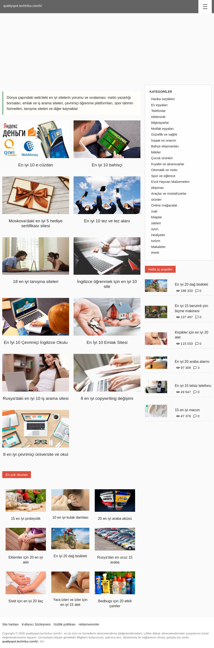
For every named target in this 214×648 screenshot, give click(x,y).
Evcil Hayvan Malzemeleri (170, 182)
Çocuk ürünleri (162, 158)
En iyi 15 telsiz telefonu (193, 386)
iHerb (155, 252)
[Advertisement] (107, 49)
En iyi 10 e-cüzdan (35, 165)
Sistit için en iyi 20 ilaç (25, 601)
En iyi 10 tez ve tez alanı (107, 221)
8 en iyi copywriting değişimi (107, 398)
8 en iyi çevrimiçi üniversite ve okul (35, 454)
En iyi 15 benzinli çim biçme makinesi (191, 308)
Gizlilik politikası (65, 624)
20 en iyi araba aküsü (115, 518)
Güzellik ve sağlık (164, 134)
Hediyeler (158, 235)
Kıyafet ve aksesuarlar (167, 164)
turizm (155, 241)
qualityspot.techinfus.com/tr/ (22, 6)
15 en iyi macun (187, 410)
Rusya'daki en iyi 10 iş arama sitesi (35, 398)
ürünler (156, 199)
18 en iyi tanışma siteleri (35, 281)
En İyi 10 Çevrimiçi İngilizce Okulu (36, 342)
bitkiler (156, 152)
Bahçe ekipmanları (165, 146)
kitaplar (156, 217)
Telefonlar (158, 111)
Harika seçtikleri (163, 99)
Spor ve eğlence (163, 176)
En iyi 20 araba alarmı (192, 361)
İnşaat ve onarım (163, 140)
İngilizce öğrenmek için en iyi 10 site (107, 284)
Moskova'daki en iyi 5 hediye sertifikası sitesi (35, 223)
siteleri (156, 223)
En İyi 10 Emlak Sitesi (107, 342)
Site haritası (10, 624)
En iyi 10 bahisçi (107, 165)
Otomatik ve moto (164, 170)
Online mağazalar (164, 205)
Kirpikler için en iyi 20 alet (191, 334)
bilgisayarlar (160, 122)
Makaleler (158, 247)
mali (154, 211)
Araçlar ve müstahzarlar (168, 193)
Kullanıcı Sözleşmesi (36, 624)
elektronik (158, 117)
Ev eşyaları (159, 105)
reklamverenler (89, 624)
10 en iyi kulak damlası (70, 517)
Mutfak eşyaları (162, 128)
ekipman (157, 188)
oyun (154, 229)
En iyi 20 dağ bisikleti (70, 556)
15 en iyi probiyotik (26, 518)
